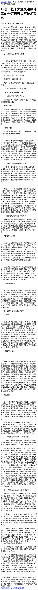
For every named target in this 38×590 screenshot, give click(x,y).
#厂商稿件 (21, 588)
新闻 (9, 2)
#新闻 (3, 588)
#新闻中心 (9, 588)
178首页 (3, 2)
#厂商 (15, 588)
